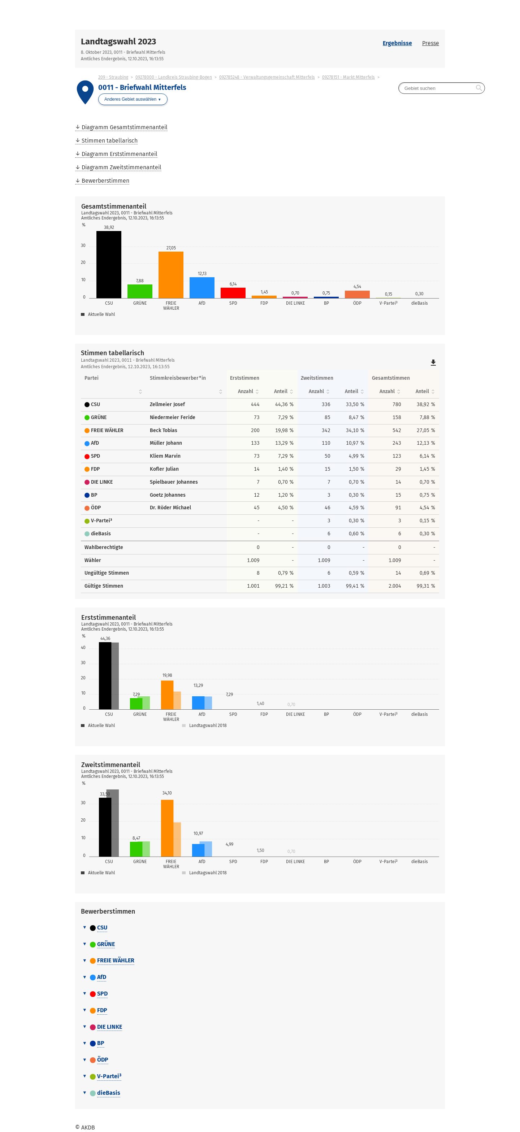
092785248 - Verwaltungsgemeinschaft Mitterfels (267, 77)
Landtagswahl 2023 (118, 41)
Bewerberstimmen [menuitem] (105, 180)
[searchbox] (441, 88)
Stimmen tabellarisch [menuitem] (110, 140)
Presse (430, 43)
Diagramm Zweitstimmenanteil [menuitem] (121, 167)
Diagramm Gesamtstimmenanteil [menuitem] (125, 127)
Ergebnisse (397, 43)
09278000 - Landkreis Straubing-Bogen (173, 77)
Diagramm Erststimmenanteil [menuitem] (119, 154)
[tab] (260, 928)
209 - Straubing (113, 77)
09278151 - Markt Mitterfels (348, 77)
